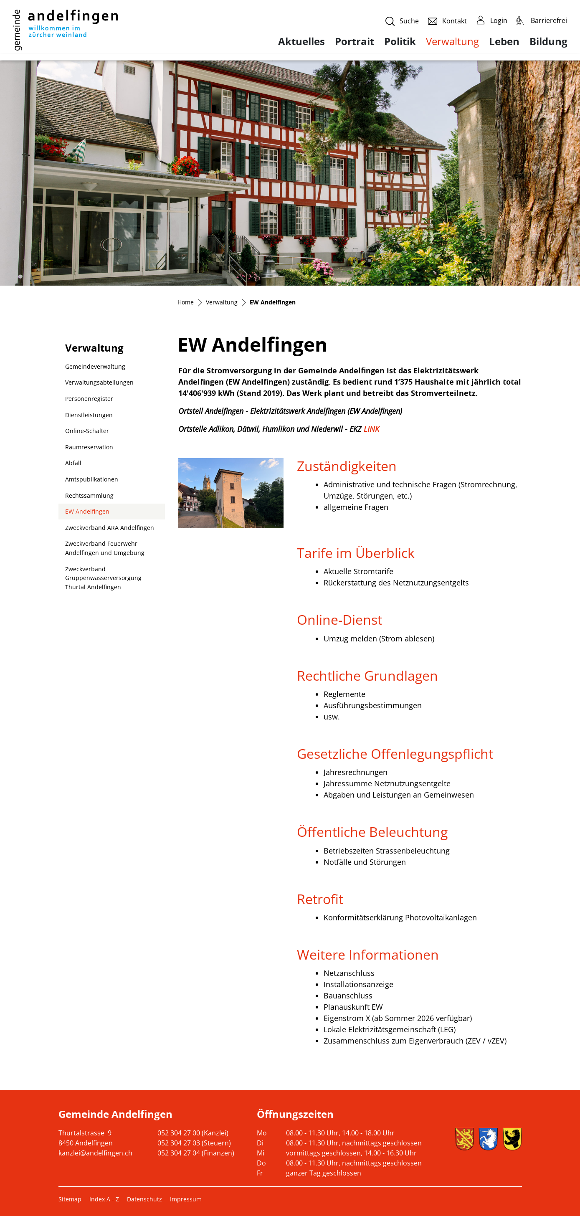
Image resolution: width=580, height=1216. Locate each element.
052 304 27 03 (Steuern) (194, 1143)
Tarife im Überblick (356, 553)
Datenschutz (144, 1199)
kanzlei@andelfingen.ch (95, 1153)
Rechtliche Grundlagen (367, 675)
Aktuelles (301, 41)
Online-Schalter (87, 431)
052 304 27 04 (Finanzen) (195, 1153)
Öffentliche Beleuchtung (372, 832)
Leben (504, 41)
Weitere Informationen (368, 954)
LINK (376, 429)
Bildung (548, 41)
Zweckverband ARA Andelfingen (109, 528)
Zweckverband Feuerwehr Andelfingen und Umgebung (104, 548)
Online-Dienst (339, 619)
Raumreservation (89, 447)
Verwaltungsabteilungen (99, 382)
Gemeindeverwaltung (95, 366)
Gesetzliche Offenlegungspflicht (395, 754)
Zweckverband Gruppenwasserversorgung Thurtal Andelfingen (103, 578)
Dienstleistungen (89, 415)
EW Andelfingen (87, 513)
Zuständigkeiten (347, 466)
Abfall (73, 463)
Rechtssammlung (89, 495)
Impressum (186, 1199)
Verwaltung (452, 41)
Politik (400, 41)
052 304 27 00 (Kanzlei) (192, 1132)
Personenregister (89, 399)
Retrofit (320, 899)
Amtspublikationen (91, 479)
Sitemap (69, 1199)
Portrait (354, 41)
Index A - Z (104, 1199)
